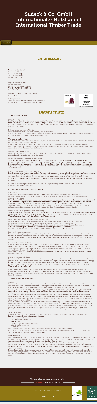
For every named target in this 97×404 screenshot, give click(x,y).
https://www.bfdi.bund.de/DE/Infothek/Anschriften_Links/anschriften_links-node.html (45, 228)
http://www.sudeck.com (17, 83)
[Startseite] (6, 42)
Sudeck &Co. (12, 95)
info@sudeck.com (14, 84)
